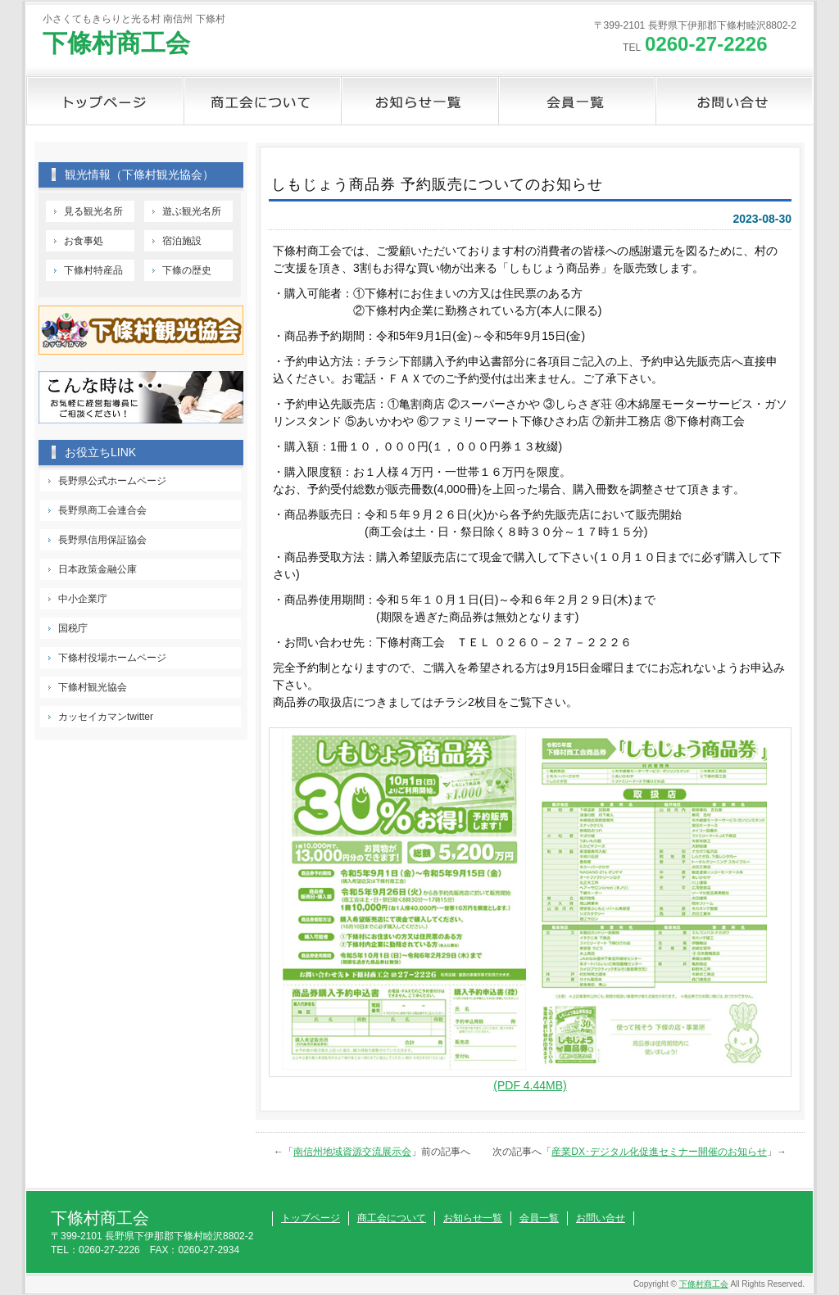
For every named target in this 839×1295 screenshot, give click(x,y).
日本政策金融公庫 (97, 569)
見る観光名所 (93, 211)
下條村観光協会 (92, 687)
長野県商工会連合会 (102, 510)
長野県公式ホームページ (112, 481)
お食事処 (83, 241)
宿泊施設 (182, 241)
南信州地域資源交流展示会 (352, 1151)
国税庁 (73, 628)
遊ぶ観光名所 (191, 211)
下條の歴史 (186, 270)
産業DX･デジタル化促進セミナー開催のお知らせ (659, 1151)
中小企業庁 (82, 598)
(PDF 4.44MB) (529, 1085)
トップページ (105, 100)
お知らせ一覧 (419, 100)
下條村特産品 (93, 270)
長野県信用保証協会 (102, 540)
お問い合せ (734, 100)
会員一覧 (576, 100)
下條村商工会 (116, 43)
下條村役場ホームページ (112, 657)
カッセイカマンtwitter (105, 716)
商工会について (262, 100)
